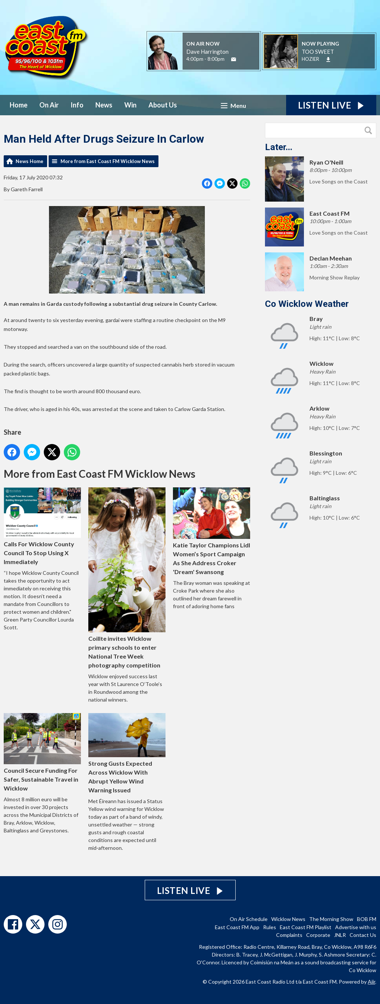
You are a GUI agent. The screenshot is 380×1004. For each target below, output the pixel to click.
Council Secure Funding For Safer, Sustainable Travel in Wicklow (42, 752)
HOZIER (310, 59)
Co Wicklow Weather (307, 304)
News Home (29, 161)
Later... (278, 147)
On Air (49, 105)
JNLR (340, 935)
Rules (269, 927)
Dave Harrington (207, 51)
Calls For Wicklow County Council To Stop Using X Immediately (42, 526)
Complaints (289, 935)
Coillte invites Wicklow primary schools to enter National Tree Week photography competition (127, 577)
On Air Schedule (249, 919)
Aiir (371, 981)
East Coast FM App (237, 927)
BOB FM (366, 919)
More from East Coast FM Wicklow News (107, 161)
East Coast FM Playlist (305, 927)
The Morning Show (331, 919)
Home (18, 105)
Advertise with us (355, 927)
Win (130, 105)
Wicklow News (288, 919)
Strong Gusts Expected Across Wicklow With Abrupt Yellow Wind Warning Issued (127, 753)
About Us (162, 105)
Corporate (318, 935)
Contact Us (363, 935)
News (103, 105)
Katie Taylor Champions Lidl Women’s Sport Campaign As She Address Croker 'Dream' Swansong (211, 531)
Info (77, 105)
